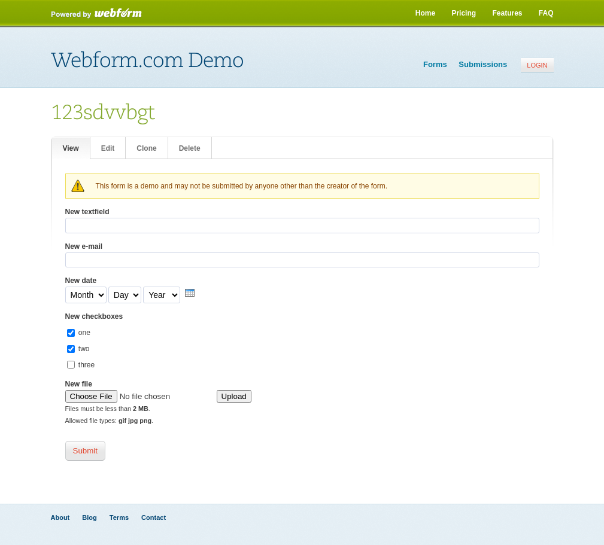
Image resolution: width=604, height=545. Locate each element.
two (84, 349)
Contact (153, 517)
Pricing (463, 13)
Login (537, 65)
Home (425, 13)
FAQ (546, 13)
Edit (108, 148)
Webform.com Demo (147, 60)
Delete (190, 148)
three (86, 365)
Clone (146, 148)
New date (81, 280)
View (76, 147)
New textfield (87, 212)
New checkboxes (94, 316)
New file (78, 384)
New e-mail (84, 246)
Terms (119, 517)
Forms (435, 64)
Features (507, 13)
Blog (89, 517)
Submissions (483, 64)
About (60, 517)
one (84, 332)
